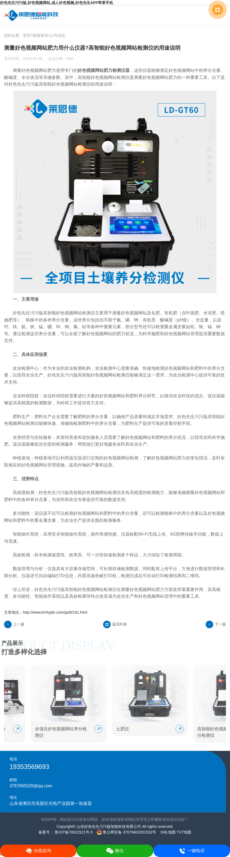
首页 (27, 35)
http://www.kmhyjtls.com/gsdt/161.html (55, 612)
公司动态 (57, 35)
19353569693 (29, 766)
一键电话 (192, 850)
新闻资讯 (40, 35)
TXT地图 (184, 832)
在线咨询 (38, 850)
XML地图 (168, 832)
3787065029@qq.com (30, 786)
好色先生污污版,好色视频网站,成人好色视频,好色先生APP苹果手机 (56, 3)
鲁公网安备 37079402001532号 (126, 832)
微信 (114, 850)
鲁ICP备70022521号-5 (73, 832)
